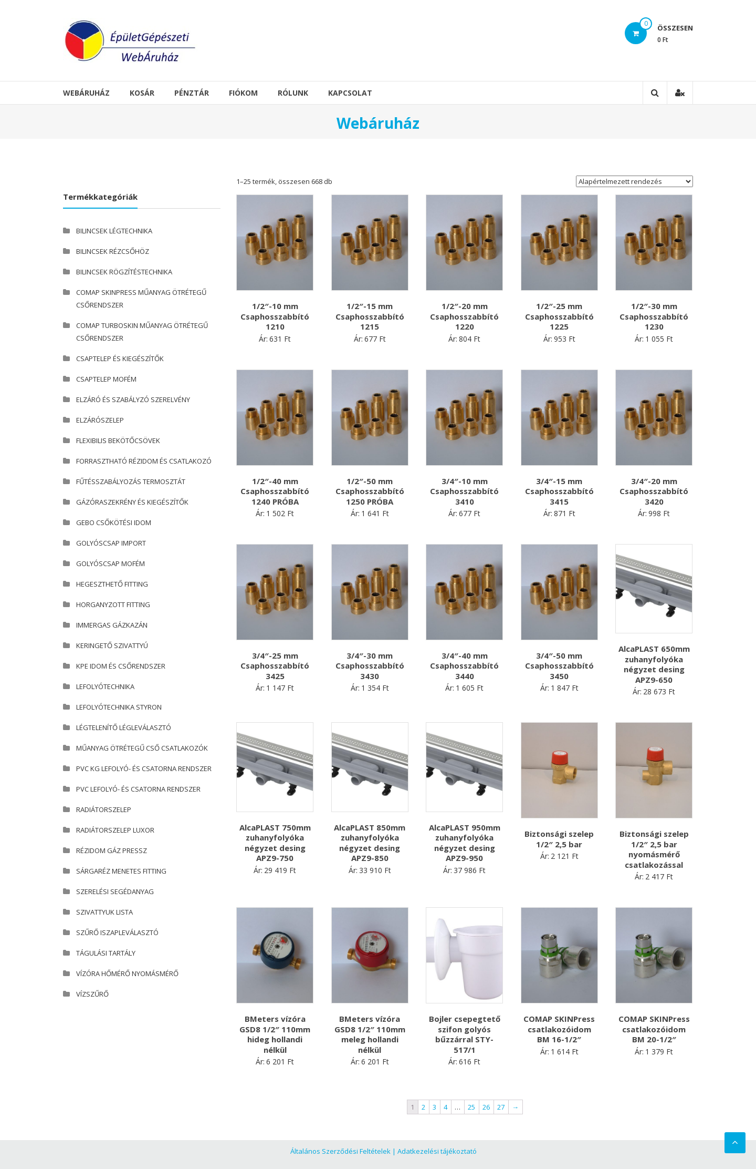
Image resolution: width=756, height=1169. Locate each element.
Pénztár (191, 93)
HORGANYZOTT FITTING (113, 604)
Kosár (142, 93)
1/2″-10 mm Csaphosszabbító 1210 (274, 316)
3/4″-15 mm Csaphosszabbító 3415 (559, 491)
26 (486, 1107)
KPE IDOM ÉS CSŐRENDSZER (120, 666)
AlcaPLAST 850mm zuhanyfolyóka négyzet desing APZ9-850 (369, 843)
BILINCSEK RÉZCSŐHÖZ (112, 251)
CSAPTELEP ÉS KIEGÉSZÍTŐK (120, 358)
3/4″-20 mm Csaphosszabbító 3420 (654, 491)
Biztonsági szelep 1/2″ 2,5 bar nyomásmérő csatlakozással (654, 849)
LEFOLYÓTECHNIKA (105, 686)
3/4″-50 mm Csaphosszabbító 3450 (559, 665)
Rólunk (293, 93)
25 (471, 1107)
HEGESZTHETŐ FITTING (112, 584)
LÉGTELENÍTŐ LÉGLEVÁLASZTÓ (123, 727)
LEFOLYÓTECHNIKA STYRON (119, 707)
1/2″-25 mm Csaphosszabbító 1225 (559, 316)
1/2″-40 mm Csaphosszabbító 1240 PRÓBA (274, 491)
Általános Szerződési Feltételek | (343, 1151)
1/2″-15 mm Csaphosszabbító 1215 (369, 316)
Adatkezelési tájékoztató (437, 1151)
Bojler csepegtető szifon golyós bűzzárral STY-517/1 (464, 1034)
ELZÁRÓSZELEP (100, 420)
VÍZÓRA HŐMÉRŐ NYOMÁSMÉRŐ (127, 973)
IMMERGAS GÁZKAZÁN (112, 625)
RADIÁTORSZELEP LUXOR (115, 830)
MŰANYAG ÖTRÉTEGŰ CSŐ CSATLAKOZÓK (142, 748)
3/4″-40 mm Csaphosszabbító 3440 (464, 665)
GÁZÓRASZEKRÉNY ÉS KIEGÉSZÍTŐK (132, 502)
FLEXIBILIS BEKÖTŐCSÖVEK (118, 440)
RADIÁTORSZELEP (103, 809)
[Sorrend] (634, 181)
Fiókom (243, 93)
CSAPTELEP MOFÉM (106, 379)
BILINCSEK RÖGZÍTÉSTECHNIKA (124, 271)
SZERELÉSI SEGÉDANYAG (115, 891)
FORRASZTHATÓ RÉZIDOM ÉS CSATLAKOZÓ (144, 461)
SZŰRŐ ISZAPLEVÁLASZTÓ (117, 932)
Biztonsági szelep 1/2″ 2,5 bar (559, 838)
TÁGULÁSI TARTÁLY (105, 953)
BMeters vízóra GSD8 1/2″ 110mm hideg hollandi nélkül (274, 1034)
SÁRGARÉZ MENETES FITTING (121, 871)
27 (501, 1107)
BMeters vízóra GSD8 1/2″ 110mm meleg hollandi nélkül (369, 1034)
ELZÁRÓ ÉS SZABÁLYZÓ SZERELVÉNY (133, 399)
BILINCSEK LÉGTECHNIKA (114, 230)
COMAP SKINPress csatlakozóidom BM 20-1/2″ (654, 1028)
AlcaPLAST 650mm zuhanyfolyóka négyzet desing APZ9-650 (654, 664)
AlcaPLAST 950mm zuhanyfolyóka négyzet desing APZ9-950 (464, 843)
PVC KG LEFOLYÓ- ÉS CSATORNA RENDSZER (144, 768)
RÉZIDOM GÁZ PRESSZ (111, 850)
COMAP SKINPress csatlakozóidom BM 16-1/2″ (559, 1028)
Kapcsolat (350, 93)
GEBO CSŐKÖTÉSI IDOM (113, 522)
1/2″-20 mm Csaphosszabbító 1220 (464, 316)
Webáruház (86, 93)
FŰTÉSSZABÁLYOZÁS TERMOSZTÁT (130, 481)
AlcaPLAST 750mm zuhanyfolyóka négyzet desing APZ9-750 (275, 843)
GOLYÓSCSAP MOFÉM (110, 563)
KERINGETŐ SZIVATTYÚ (112, 645)
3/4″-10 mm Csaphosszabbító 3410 (464, 491)
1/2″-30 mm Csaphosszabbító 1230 (654, 316)
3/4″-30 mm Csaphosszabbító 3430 (369, 665)
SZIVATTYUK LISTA (104, 912)
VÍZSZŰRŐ (92, 994)
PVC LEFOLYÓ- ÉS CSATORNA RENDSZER (138, 789)
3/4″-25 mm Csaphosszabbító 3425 (274, 665)
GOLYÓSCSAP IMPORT (111, 543)
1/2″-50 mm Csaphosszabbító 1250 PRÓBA (369, 491)
